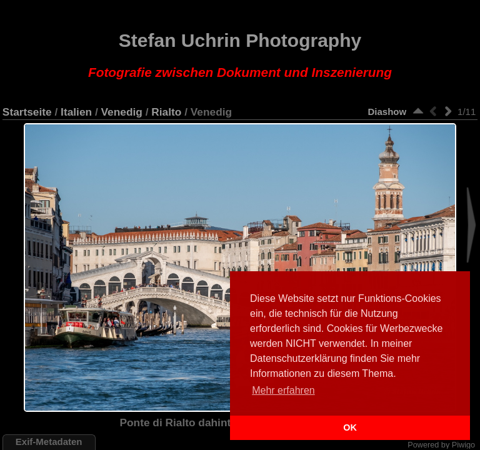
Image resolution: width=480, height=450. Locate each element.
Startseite (27, 112)
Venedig (121, 112)
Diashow (387, 111)
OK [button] (350, 427)
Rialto (166, 112)
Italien (76, 112)
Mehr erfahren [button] (283, 390)
